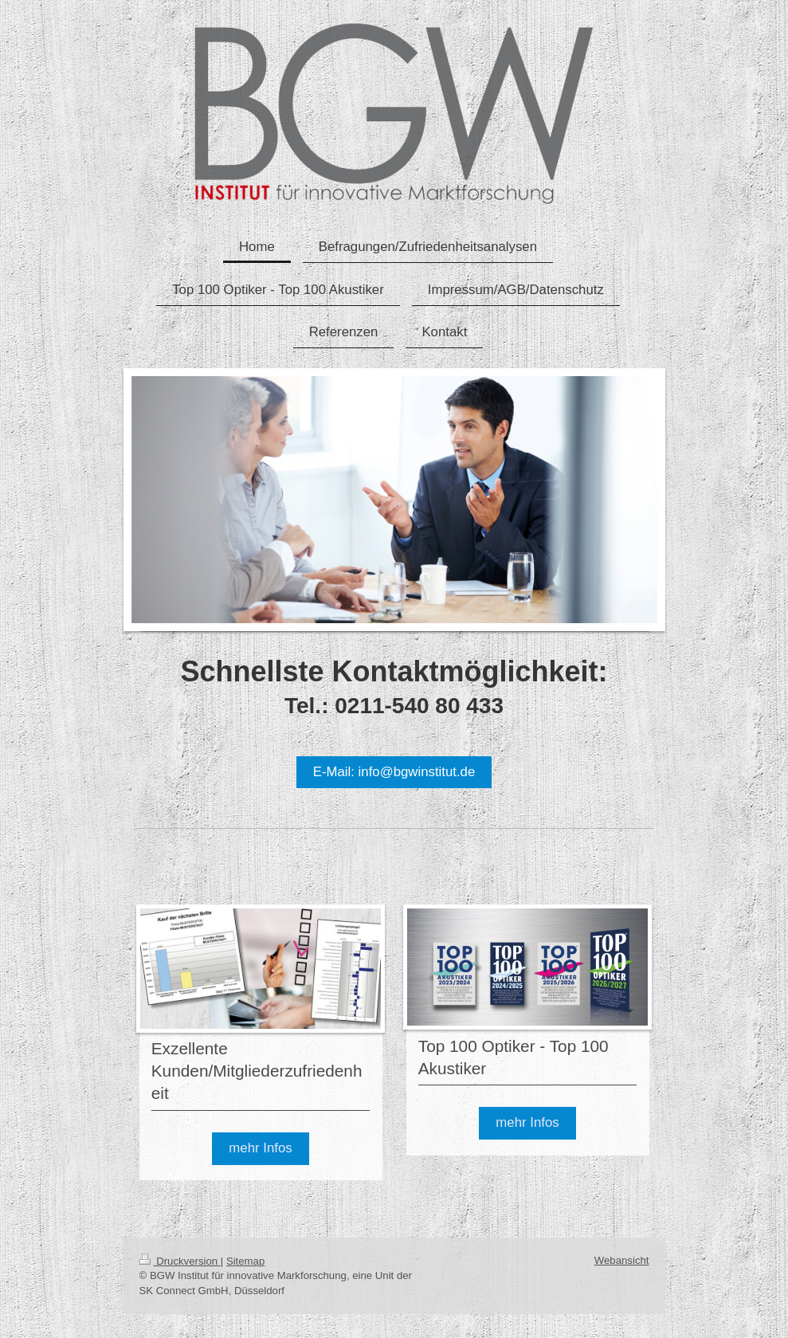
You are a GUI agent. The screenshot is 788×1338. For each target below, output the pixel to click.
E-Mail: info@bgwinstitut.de (394, 771)
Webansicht (621, 1260)
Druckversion (180, 1261)
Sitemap (245, 1261)
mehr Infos (260, 1148)
